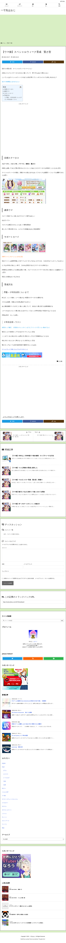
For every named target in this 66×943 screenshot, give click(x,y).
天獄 (4, 781)
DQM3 (3, 763)
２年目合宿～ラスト (11, 99)
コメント (4, 547)
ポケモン (4, 806)
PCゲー (4, 788)
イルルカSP (5, 792)
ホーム (3, 43)
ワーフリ (4, 824)
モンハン (4, 817)
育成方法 (6, 95)
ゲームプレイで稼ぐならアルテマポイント (15, 349)
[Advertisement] (33, 27)
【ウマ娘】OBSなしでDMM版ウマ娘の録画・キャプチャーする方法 (33, 455)
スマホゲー (5, 802)
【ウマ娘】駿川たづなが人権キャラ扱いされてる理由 (28, 491)
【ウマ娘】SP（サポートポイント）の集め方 (26, 504)
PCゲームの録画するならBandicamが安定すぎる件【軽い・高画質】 (29, 701)
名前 (3, 564)
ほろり (35, 641)
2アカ (4, 770)
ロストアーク (5, 820)
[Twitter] (12, 62)
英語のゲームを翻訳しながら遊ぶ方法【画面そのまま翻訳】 (27, 724)
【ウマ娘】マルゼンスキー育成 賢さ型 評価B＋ (27, 479)
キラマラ (5, 774)
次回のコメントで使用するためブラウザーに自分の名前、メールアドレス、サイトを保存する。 (30, 578)
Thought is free (42, 939)
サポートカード (8, 93)
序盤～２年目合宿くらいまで (14, 97)
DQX (3, 767)
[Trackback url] (33, 602)
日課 (4, 785)
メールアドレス (28, 564)
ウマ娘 (10, 43)
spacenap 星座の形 (17, 747)
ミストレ (4, 813)
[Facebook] (33, 62)
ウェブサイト (5, 571)
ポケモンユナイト (7, 810)
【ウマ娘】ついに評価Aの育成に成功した (25, 467)
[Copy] (54, 62)
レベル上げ (6, 777)
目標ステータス (8, 89)
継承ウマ (6, 91)
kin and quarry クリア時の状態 (20, 735)
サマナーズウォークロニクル (10, 799)
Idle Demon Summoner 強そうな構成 (22, 712)
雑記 (3, 828)
